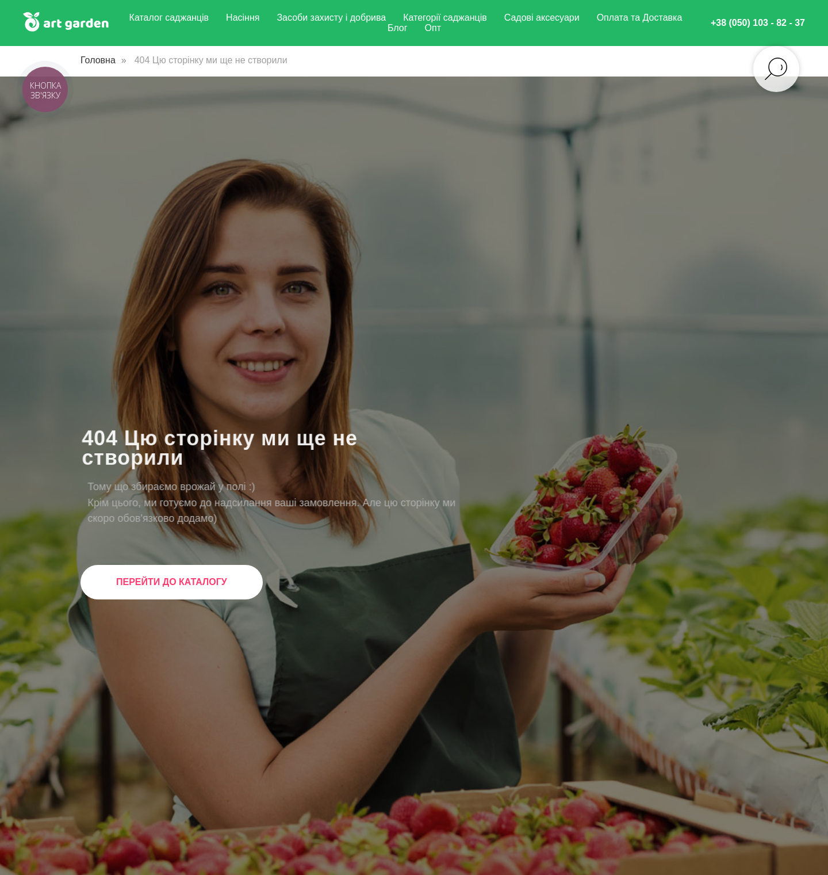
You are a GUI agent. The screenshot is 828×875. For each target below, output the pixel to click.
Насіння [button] (242, 17)
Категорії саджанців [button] (445, 17)
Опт (433, 28)
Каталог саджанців (169, 17)
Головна (98, 60)
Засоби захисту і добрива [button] (331, 17)
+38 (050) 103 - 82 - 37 (758, 23)
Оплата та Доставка (640, 17)
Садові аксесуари (542, 17)
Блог (398, 28)
